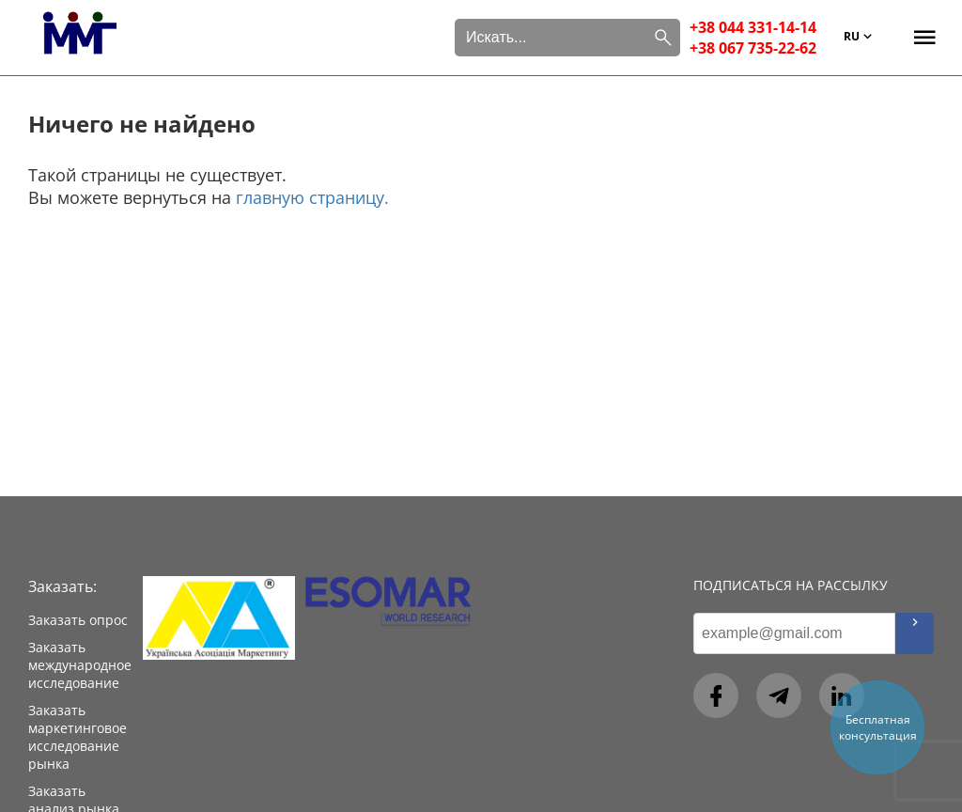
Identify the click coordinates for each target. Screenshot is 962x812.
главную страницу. (312, 197)
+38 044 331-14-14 (753, 27)
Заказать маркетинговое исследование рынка (77, 737)
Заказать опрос (78, 620)
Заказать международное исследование (80, 665)
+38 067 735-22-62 (753, 48)
